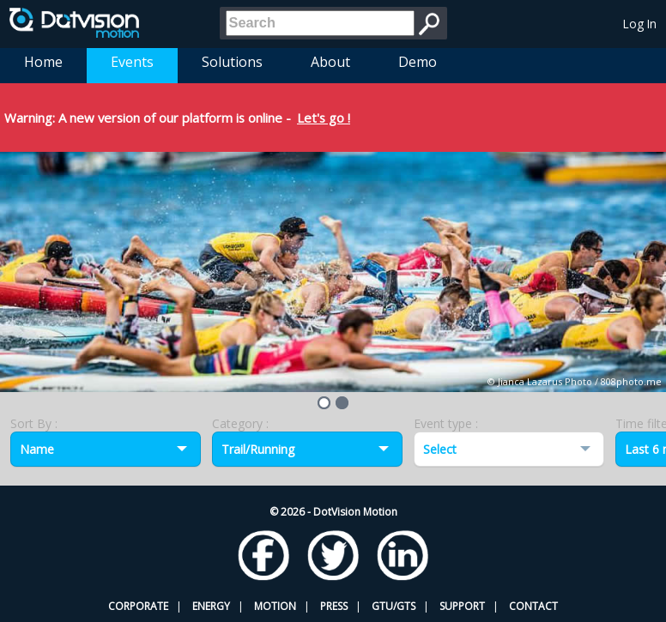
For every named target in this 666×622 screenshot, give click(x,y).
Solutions (232, 61)
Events (132, 61)
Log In (640, 23)
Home (43, 61)
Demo (417, 61)
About (330, 61)
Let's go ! (323, 117)
